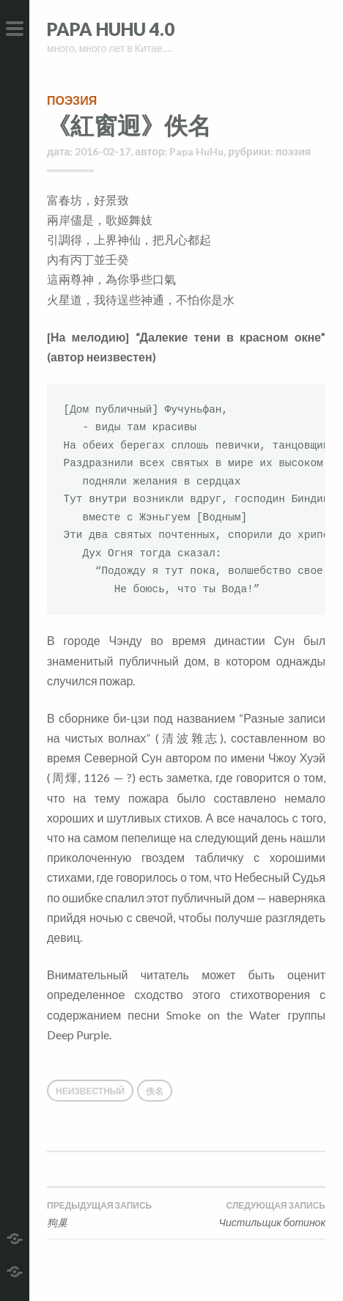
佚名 (154, 1091)
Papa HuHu (196, 151)
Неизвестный (90, 1091)
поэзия (72, 100)
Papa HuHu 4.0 (110, 29)
